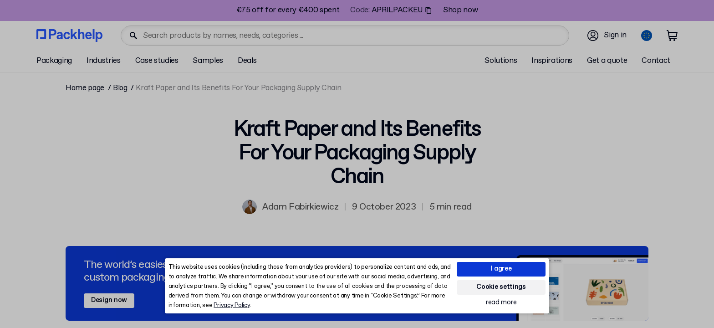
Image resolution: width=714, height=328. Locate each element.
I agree (501, 268)
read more (501, 302)
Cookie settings (501, 287)
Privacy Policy (232, 305)
